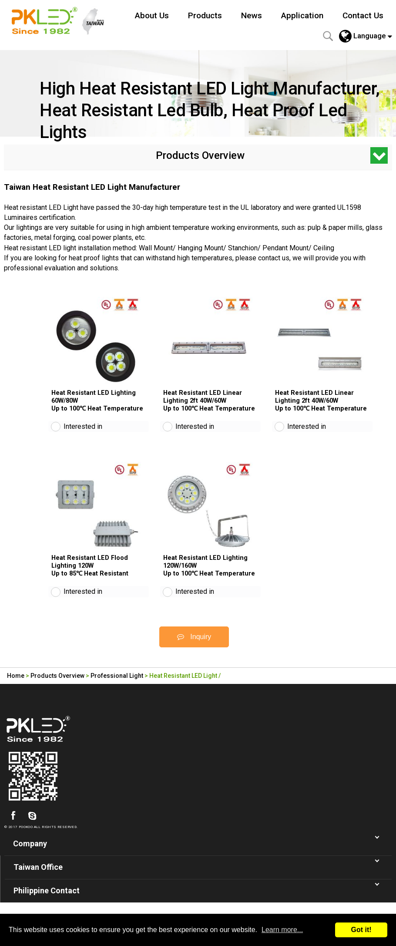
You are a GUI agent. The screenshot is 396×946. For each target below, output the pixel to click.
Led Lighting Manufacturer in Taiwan (63, 19)
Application (302, 15)
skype (32, 824)
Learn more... (282, 929)
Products (205, 15)
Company (30, 852)
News (251, 15)
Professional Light (117, 684)
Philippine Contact (46, 899)
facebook (13, 824)
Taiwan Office (38, 875)
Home (15, 684)
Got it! (361, 929)
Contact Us (362, 15)
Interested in (83, 431)
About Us (152, 15)
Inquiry (194, 645)
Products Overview (57, 684)
